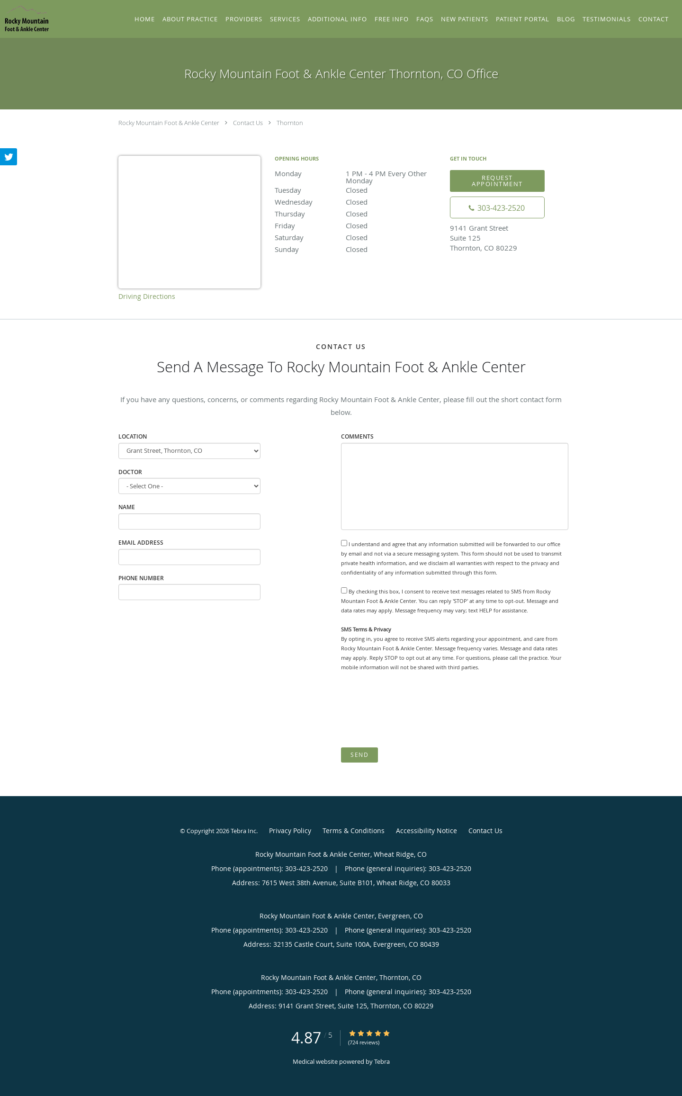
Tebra (382, 1061)
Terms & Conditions (354, 830)
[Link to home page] (24, 18)
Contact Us (248, 122)
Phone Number (141, 578)
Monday (357, 174)
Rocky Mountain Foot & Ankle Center (168, 122)
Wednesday (357, 202)
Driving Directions (146, 296)
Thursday (357, 213)
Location (132, 436)
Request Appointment (497, 180)
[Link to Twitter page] (8, 156)
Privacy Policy (290, 830)
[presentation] (413, 709)
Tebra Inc (243, 830)
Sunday (357, 249)
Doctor (130, 472)
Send (359, 755)
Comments (357, 436)
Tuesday (357, 190)
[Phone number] (497, 207)
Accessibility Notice (426, 830)
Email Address (140, 543)
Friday (357, 225)
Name (126, 507)
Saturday (357, 237)
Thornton (290, 122)
